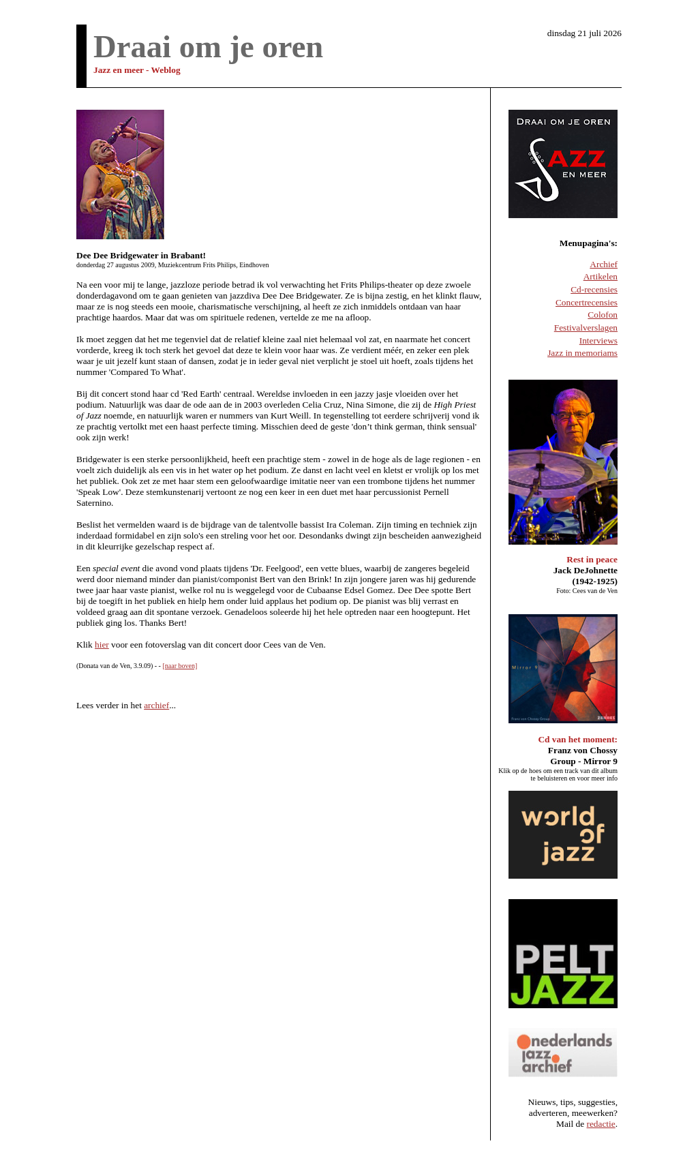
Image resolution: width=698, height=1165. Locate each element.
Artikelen (600, 276)
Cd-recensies (594, 289)
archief (156, 705)
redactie (601, 1124)
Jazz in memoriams (582, 353)
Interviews (598, 340)
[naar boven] (179, 665)
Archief (604, 264)
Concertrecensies (587, 302)
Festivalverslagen (586, 327)
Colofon (603, 314)
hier (102, 644)
